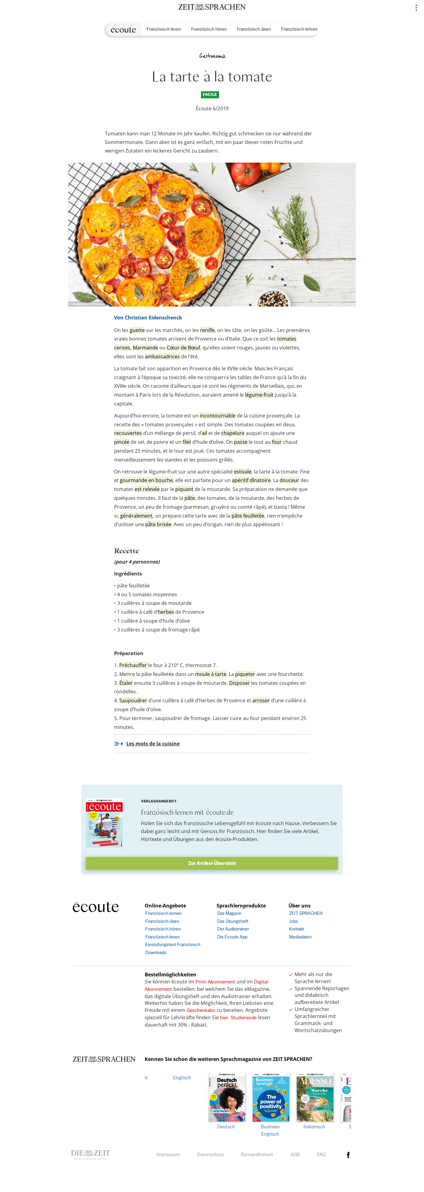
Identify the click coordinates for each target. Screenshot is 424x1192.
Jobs (293, 921)
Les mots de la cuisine (153, 743)
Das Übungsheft (232, 921)
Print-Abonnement (215, 982)
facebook (348, 1153)
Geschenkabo (201, 1010)
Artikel (310, 831)
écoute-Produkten (236, 839)
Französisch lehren (299, 29)
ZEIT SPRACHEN (305, 913)
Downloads (155, 952)
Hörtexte (151, 839)
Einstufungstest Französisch (172, 944)
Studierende (244, 1017)
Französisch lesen (164, 29)
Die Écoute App (232, 937)
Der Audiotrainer (233, 929)
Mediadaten (300, 937)
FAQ (321, 1153)
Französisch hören (209, 29)
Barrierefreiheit (257, 1153)
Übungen (184, 839)
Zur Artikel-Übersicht (212, 863)
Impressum (168, 1153)
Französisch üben (254, 29)
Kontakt (296, 929)
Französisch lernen (163, 913)
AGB (295, 1153)
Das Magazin (229, 913)
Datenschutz (210, 1153)
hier (224, 1017)
